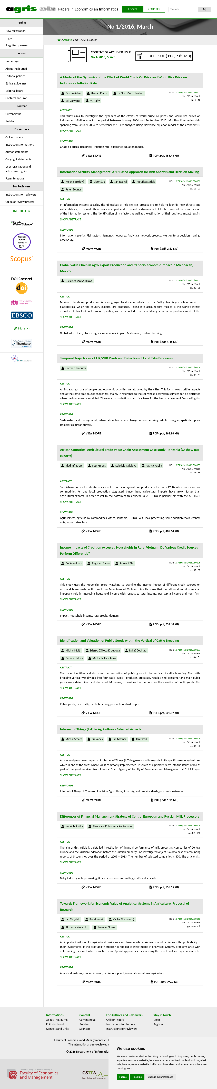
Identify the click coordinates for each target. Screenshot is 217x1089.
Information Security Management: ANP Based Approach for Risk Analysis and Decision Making (129, 172)
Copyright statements (18, 159)
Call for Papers (115, 1020)
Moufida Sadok (145, 182)
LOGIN (132, 9)
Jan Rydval (120, 182)
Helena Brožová (74, 182)
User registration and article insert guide (18, 169)
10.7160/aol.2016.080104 (187, 367)
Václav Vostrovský (123, 919)
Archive (9, 121)
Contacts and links (16, 98)
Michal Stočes (73, 739)
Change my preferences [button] (160, 1077)
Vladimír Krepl (74, 465)
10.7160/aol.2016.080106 (187, 562)
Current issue (13, 114)
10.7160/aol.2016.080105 (187, 465)
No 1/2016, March (103, 57)
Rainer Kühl (126, 563)
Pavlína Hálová (74, 658)
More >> (22, 328)
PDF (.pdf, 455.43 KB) (164, 155)
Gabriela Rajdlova (125, 465)
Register (158, 1024)
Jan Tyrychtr (72, 919)
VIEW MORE (91, 155)
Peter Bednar (73, 189)
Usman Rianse (99, 93)
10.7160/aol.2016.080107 (187, 649)
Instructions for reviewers (20, 194)
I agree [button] (123, 1077)
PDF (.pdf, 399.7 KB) (164, 982)
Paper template (14, 178)
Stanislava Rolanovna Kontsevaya (112, 826)
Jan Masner (119, 739)
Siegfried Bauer (101, 563)
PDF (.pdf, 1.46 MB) (164, 342)
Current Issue (88, 1020)
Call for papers (14, 137)
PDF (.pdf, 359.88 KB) (164, 624)
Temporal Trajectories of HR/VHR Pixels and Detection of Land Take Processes (116, 358)
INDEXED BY (21, 211)
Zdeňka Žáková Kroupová (105, 650)
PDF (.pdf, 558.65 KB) (164, 887)
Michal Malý (72, 650)
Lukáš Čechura (137, 650)
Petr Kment (99, 465)
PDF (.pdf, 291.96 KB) (164, 433)
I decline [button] (137, 1077)
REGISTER (154, 9)
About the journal (16, 69)
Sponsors (85, 1029)
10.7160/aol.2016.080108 (187, 738)
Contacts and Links (57, 1029)
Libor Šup (99, 182)
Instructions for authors (19, 144)
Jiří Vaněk (97, 739)
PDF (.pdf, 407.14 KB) (164, 531)
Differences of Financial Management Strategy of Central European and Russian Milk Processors (129, 816)
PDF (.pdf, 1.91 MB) (164, 800)
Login (8, 38)
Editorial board (14, 91)
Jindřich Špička (74, 826)
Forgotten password (17, 45)
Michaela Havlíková (104, 658)
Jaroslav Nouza (106, 927)
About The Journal (57, 1020)
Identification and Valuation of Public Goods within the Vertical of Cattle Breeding (119, 640)
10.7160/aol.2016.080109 (187, 825)
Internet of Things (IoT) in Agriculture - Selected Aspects (100, 729)
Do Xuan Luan (73, 563)
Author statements (16, 152)
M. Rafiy (95, 101)
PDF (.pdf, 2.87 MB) (164, 249)
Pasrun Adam (73, 93)
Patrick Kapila (154, 465)
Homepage (12, 61)
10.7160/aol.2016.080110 (187, 918)
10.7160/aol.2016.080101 (187, 92)
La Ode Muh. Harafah (130, 93)
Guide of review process (19, 202)
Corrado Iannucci (75, 368)
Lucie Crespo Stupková (78, 281)
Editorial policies (15, 76)
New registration (15, 31)
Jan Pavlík (141, 739)
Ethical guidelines (15, 83)
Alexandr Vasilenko (76, 927)
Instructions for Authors (120, 1024)
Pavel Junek (96, 919)
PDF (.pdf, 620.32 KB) (164, 713)
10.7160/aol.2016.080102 (187, 181)
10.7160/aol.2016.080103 (187, 280)
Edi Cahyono (72, 101)
